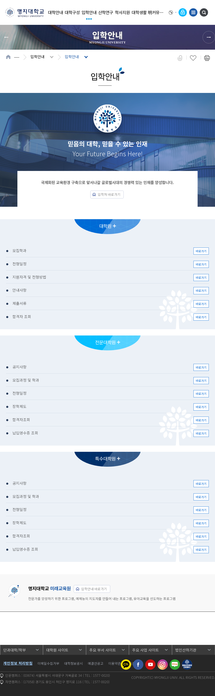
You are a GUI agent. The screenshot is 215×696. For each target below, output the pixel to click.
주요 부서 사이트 (102, 650)
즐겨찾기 (193, 58)
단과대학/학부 (14, 650)
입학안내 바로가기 (94, 588)
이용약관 (114, 663)
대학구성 (72, 12)
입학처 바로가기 (109, 194)
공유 (180, 58)
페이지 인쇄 (207, 58)
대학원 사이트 (57, 650)
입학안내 (89, 12)
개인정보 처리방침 (18, 663)
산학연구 (105, 12)
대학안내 (55, 12)
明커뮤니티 (156, 12)
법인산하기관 (185, 650)
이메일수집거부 (48, 663)
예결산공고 (95, 663)
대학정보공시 (73, 663)
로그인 (183, 12)
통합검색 (204, 12)
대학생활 (139, 12)
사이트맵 (193, 12)
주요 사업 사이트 (145, 650)
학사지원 (122, 12)
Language (172, 12)
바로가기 (201, 251)
